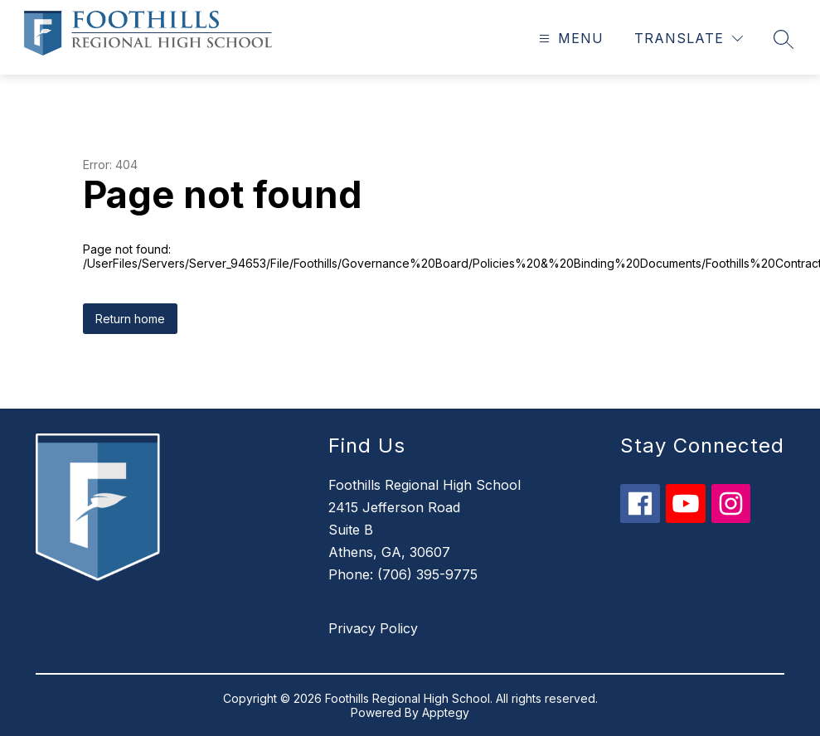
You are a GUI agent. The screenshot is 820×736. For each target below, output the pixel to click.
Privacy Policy (373, 628)
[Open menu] (569, 38)
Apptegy (445, 712)
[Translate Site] (688, 38)
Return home (130, 319)
